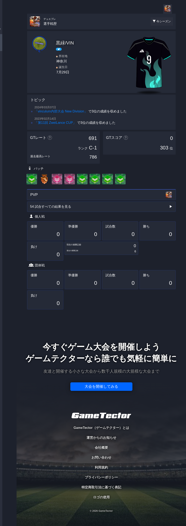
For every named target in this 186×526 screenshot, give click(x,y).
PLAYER (8, 46)
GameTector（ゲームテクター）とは (101, 427)
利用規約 (101, 467)
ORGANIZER (8, 63)
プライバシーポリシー (101, 477)
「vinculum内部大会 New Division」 (61, 111)
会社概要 (101, 447)
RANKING (8, 80)
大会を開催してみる (101, 386)
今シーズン (163, 21)
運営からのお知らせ (101, 437)
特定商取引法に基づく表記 (101, 487)
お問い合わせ (101, 457)
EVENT (8, 97)
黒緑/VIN (65, 42)
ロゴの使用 (101, 497)
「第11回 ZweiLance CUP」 (55, 122)
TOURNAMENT (8, 29)
